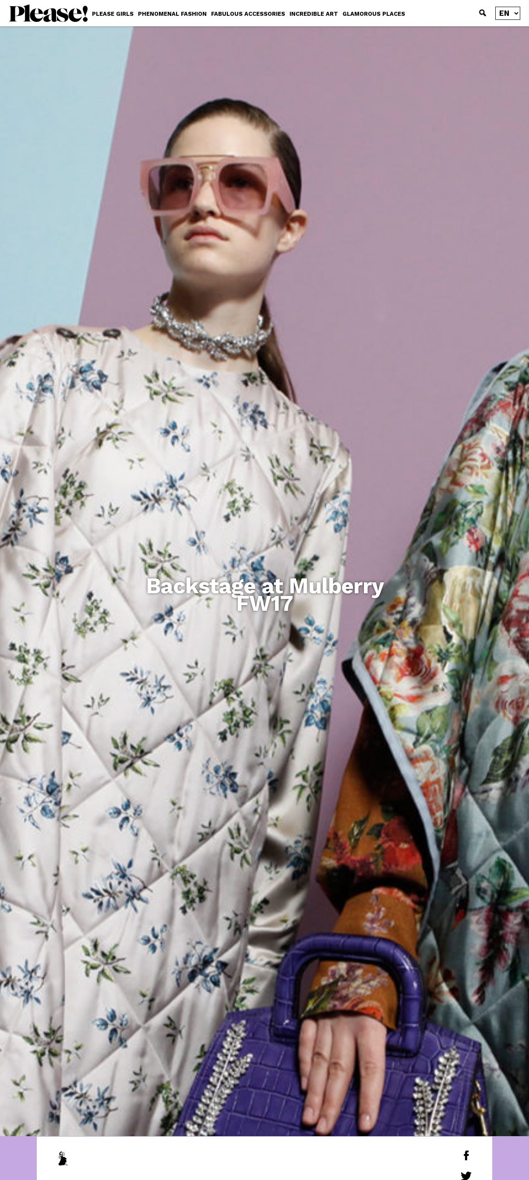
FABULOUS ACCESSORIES (248, 14)
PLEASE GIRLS (113, 14)
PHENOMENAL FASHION (172, 14)
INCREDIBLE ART (313, 14)
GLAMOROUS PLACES (373, 14)
